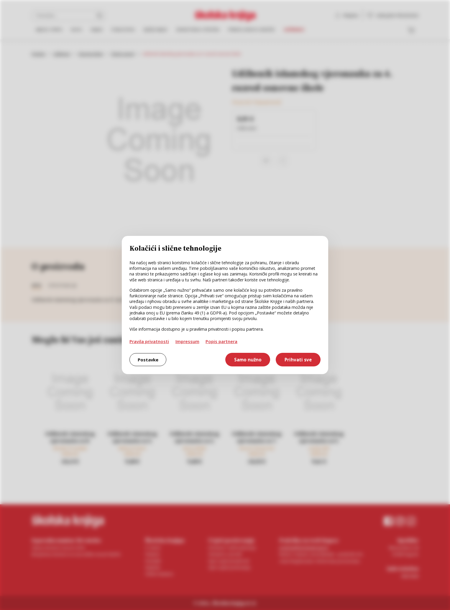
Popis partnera (221, 341)
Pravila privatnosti (149, 341)
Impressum (187, 341)
